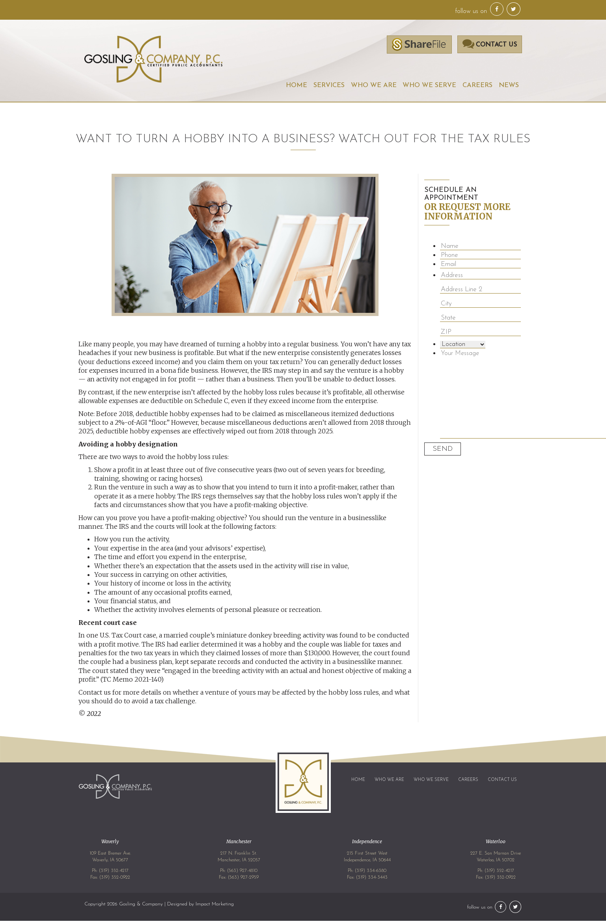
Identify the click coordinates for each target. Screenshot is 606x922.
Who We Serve (428, 86)
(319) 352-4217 (114, 872)
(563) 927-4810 (242, 872)
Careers (476, 86)
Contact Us (502, 781)
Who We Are (371, 86)
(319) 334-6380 (370, 872)
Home (292, 86)
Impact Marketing (215, 905)
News (508, 86)
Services (326, 86)
